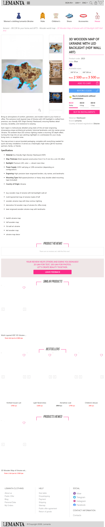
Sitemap (42, 505)
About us (8, 493)
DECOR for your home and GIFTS (24, 28)
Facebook (79, 504)
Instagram (79, 501)
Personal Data (10, 502)
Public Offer (9, 496)
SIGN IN (69, 3)
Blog (6, 499)
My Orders (9, 505)
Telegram (79, 497)
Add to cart (88, 83)
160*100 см (86, 72)
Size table (43, 493)
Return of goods (45, 511)
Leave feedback (52, 272)
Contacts (77, 515)
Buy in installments (84, 112)
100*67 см (74, 72)
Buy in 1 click (88, 90)
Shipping (42, 502)
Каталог (6, 28)
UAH (78, 3)
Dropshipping (44, 496)
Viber (77, 493)
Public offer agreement (48, 508)
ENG (85, 3)
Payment (42, 499)
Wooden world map (47, 28)
